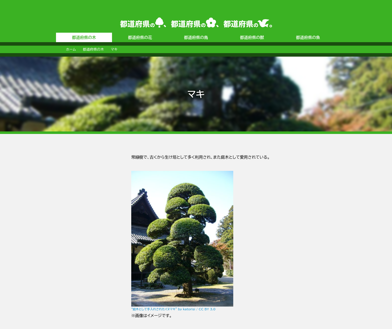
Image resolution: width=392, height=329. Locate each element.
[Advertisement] (76, 229)
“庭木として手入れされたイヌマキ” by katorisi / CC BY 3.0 (173, 309)
